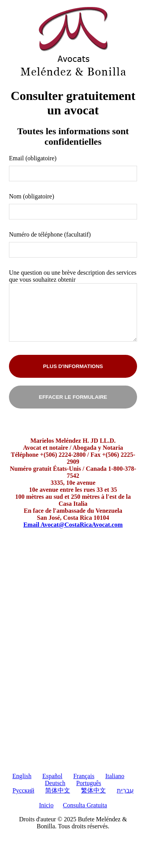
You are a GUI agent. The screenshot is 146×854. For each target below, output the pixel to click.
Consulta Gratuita (85, 805)
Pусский (23, 790)
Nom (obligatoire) (31, 196)
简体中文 (57, 790)
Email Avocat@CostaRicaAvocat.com (73, 524)
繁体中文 (93, 790)
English (22, 776)
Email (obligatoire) (32, 158)
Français (83, 776)
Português (88, 783)
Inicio (46, 805)
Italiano (114, 776)
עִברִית (125, 790)
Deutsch (55, 783)
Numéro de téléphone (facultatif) (50, 234)
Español (52, 776)
